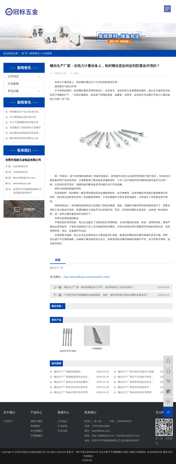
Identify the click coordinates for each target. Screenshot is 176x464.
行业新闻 (47, 53)
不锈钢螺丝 (37, 435)
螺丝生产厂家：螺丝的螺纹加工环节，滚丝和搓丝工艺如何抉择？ (99, 287)
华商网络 (88, 456)
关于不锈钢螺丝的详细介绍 (23, 122)
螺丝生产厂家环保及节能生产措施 (136, 371)
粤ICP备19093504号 (87, 452)
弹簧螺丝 (35, 426)
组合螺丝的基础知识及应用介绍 (26, 132)
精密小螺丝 (37, 421)
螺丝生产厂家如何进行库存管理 (71, 392)
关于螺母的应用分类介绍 (22, 117)
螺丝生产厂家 (56, 267)
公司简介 (8, 421)
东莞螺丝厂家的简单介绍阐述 (25, 127)
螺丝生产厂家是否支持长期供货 (71, 387)
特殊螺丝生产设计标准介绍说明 (26, 111)
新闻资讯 (35, 53)
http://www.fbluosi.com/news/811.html (86, 276)
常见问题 (13, 90)
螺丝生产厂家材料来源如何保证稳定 (137, 382)
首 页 (24, 53)
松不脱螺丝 (37, 430)
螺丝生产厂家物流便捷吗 (67, 371)
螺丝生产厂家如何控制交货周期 (134, 392)
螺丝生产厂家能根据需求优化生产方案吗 (75, 376)
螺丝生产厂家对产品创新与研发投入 (137, 376)
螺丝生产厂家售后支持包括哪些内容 (73, 382)
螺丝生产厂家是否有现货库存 (133, 387)
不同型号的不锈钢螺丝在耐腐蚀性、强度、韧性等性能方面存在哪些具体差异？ (106, 295)
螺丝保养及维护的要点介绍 (23, 138)
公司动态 (13, 76)
